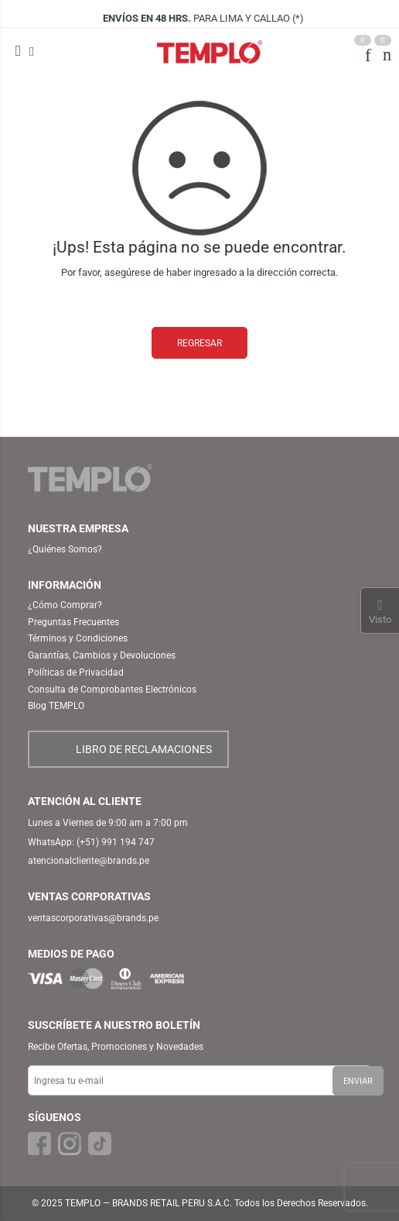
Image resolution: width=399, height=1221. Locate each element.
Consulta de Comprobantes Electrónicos (112, 689)
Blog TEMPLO (56, 705)
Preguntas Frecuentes (73, 622)
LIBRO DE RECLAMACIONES (144, 749)
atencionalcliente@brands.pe (88, 860)
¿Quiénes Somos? (65, 549)
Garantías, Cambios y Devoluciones (102, 655)
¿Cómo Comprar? (65, 605)
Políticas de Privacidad (76, 672)
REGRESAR (199, 343)
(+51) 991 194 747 (116, 842)
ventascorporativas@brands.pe (93, 918)
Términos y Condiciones (78, 638)
